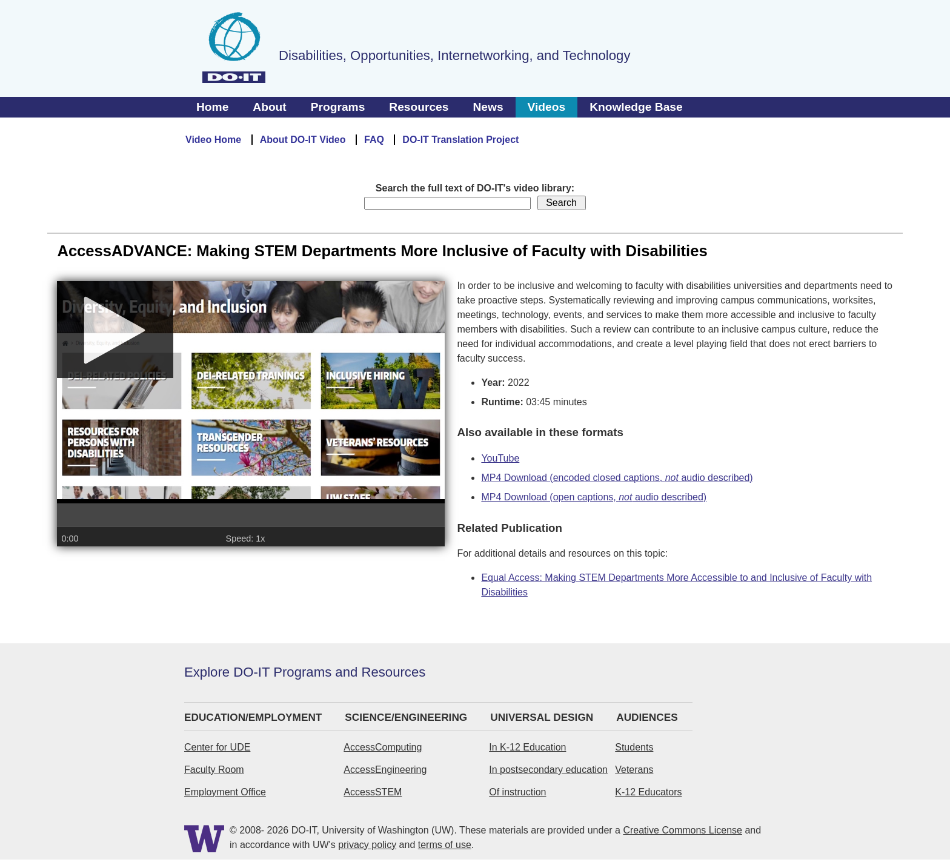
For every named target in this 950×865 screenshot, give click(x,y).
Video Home (213, 139)
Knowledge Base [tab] (636, 107)
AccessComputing (383, 747)
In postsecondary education (548, 769)
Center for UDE (217, 747)
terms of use (444, 845)
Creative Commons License (682, 830)
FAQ (374, 139)
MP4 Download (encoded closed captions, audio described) (616, 477)
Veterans (634, 769)
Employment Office (225, 792)
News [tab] (488, 107)
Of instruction (517, 792)
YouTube (500, 458)
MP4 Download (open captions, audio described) (593, 497)
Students (634, 747)
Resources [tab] (418, 107)
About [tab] (269, 107)
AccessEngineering (385, 769)
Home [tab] (212, 107)
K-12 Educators (648, 792)
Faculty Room (214, 769)
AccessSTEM (373, 792)
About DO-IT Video (303, 139)
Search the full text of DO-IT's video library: (475, 188)
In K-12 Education (527, 747)
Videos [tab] (547, 107)
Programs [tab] (338, 107)
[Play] (115, 338)
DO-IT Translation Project (460, 139)
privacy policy (367, 845)
